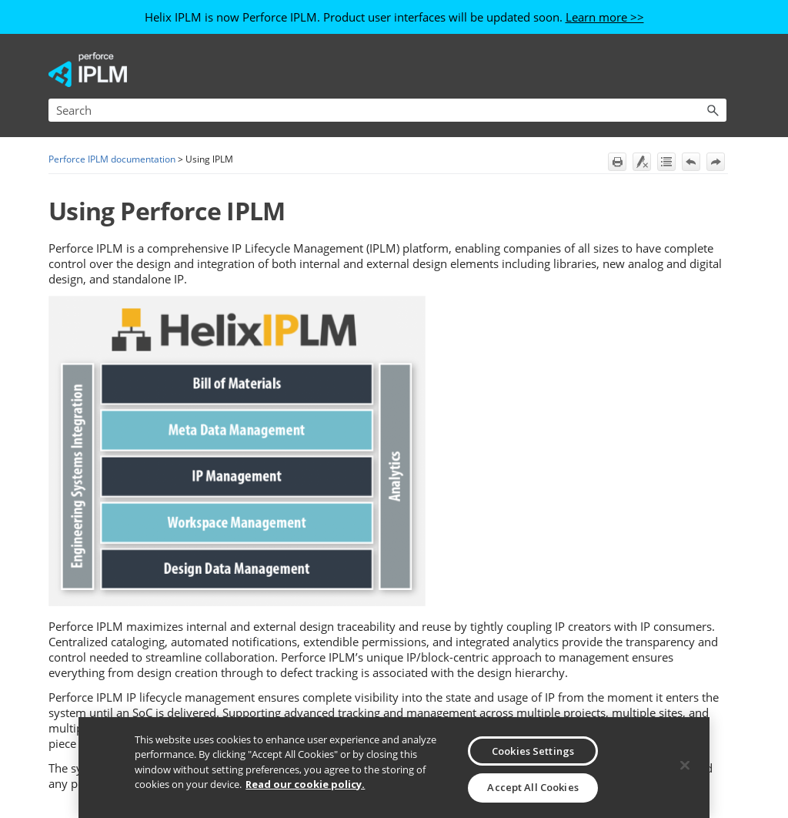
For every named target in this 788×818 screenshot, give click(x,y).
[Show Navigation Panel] (718, 70)
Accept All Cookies (532, 787)
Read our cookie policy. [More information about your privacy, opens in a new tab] (305, 784)
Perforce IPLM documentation (111, 159)
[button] (712, 110)
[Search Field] (387, 110)
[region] (393, 767)
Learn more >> (605, 17)
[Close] (685, 766)
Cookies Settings (533, 751)
